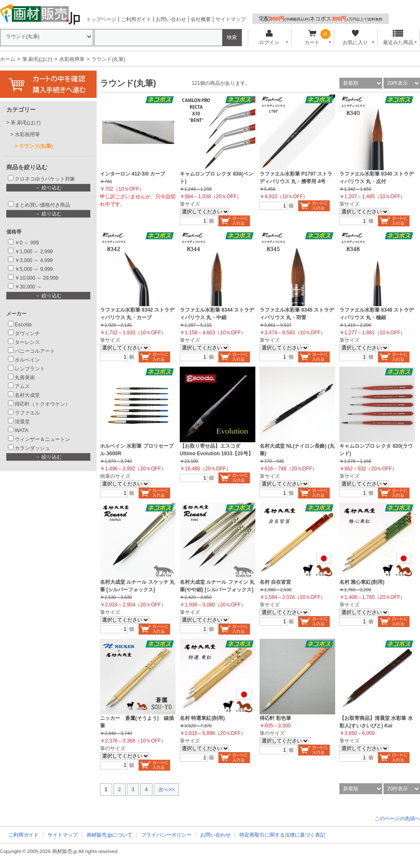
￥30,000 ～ (29, 287)
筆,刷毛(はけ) (37, 59)
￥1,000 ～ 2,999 (34, 252)
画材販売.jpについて (109, 835)
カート (312, 37)
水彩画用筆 (71, 59)
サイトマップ (230, 19)
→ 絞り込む (48, 188)
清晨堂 (22, 422)
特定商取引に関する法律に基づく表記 (282, 835)
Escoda (23, 325)
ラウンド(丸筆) (35, 146)
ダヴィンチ (27, 333)
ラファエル (27, 413)
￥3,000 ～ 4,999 (34, 260)
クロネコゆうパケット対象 (45, 179)
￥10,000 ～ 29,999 (36, 278)
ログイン (269, 37)
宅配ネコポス (321, 19)
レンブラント (30, 369)
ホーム (7, 59)
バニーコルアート (35, 351)
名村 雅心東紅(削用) (361, 582)
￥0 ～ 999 (27, 243)
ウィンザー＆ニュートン (42, 439)
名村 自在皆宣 (275, 582)
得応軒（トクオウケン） (42, 404)
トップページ (101, 19)
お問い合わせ (171, 19)
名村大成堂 (27, 395)
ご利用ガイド (136, 19)
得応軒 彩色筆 (275, 718)
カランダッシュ (32, 448)
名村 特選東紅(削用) (202, 718)
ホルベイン (27, 360)
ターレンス (27, 342)
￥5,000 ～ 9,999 (34, 269)
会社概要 (201, 19)
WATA (21, 430)
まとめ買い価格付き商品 (42, 205)
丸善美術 (25, 377)
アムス (22, 386)
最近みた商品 (398, 37)
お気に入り (355, 37)
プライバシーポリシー (166, 835)
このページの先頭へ (397, 818)
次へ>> (166, 789)
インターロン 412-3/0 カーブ (132, 174)
